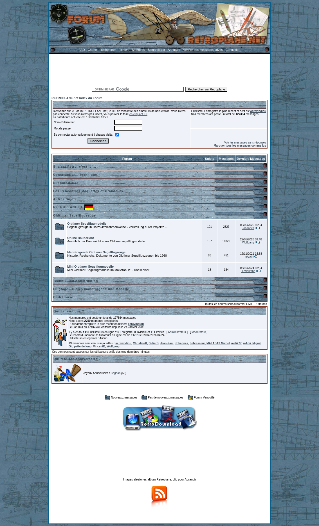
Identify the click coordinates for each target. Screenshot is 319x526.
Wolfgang (248, 242)
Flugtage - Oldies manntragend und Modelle (91, 289)
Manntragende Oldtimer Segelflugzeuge (96, 252)
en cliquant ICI (138, 114)
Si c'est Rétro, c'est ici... (74, 166)
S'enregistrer (156, 49)
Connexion (232, 49)
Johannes (248, 228)
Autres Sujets (65, 199)
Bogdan (115, 373)
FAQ (82, 49)
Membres (138, 49)
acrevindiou (258, 111)
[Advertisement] (159, 69)
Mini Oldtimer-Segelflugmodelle (90, 266)
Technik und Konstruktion (75, 281)
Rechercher (108, 49)
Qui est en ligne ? (68, 311)
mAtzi (247, 256)
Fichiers (123, 49)
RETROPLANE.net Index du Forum (76, 98)
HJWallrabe (248, 271)
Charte (92, 49)
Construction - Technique (75, 174)
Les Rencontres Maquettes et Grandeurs (88, 191)
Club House (63, 297)
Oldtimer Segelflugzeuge (74, 215)
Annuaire (174, 49)
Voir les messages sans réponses (245, 142)
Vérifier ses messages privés (203, 49)
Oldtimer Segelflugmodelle (86, 223)
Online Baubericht (80, 238)
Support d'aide (66, 183)
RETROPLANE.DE (68, 207)
